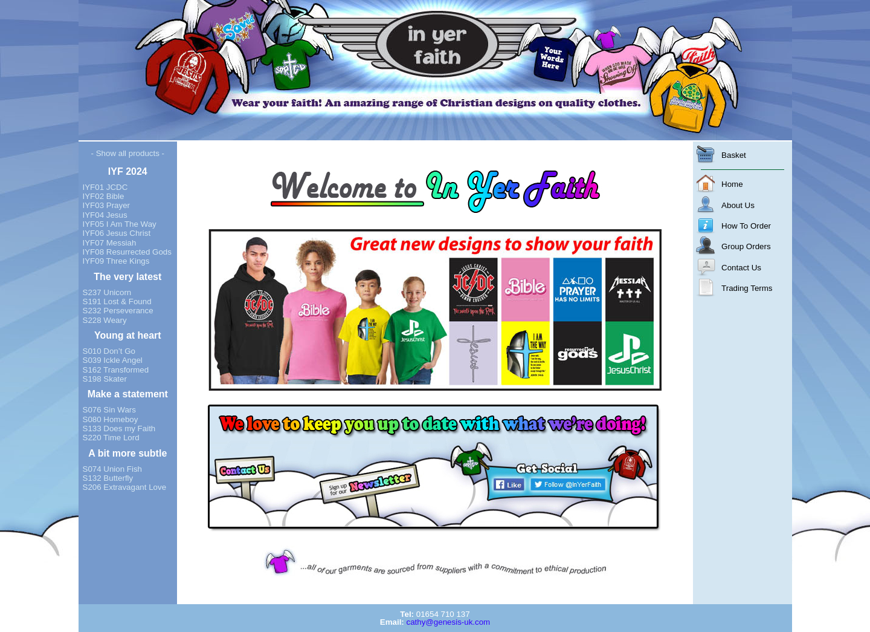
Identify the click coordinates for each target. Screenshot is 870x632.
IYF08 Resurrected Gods (127, 251)
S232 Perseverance (118, 310)
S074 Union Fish (113, 469)
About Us (738, 205)
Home (732, 184)
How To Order (746, 225)
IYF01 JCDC (105, 187)
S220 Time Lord (111, 437)
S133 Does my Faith (119, 428)
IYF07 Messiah (110, 242)
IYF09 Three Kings (116, 261)
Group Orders (745, 246)
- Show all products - (127, 153)
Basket (733, 155)
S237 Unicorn (107, 292)
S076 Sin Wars (109, 409)
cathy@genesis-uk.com (448, 622)
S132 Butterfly (108, 478)
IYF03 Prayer (106, 205)
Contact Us (741, 267)
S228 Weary (105, 320)
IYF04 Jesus (105, 215)
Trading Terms (746, 288)
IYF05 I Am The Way (119, 224)
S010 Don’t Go (109, 351)
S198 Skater (105, 378)
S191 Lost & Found (117, 301)
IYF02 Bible (103, 196)
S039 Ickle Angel (113, 360)
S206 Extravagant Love (125, 487)
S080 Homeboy (110, 419)
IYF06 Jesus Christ (117, 233)
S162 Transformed (116, 369)
